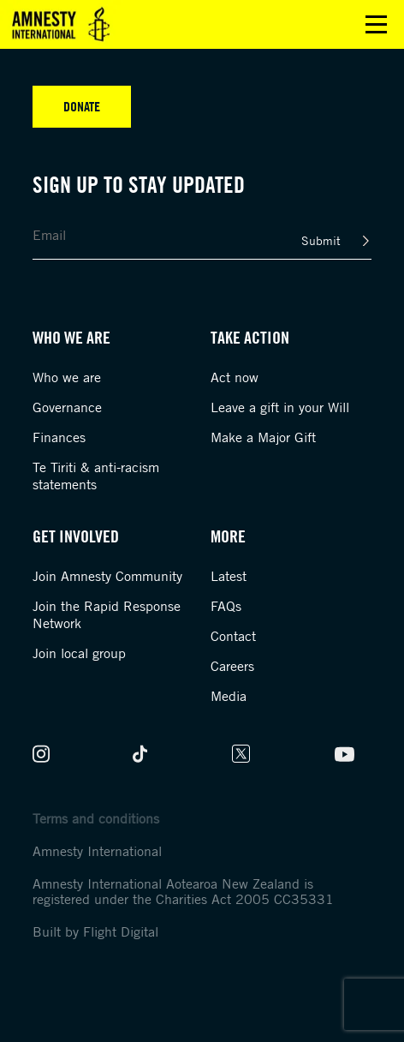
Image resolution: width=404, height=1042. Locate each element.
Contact (233, 635)
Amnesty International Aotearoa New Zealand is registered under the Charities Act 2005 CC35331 (183, 891)
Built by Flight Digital (95, 931)
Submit (321, 240)
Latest (229, 575)
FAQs (226, 605)
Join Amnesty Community (107, 575)
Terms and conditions (96, 818)
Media (229, 695)
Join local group (79, 653)
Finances (59, 437)
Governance (67, 407)
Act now (234, 377)
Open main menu (376, 24)
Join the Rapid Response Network (107, 614)
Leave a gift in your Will (280, 407)
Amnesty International (97, 851)
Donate (81, 106)
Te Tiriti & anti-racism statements (96, 475)
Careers (232, 665)
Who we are (67, 377)
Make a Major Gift (263, 437)
